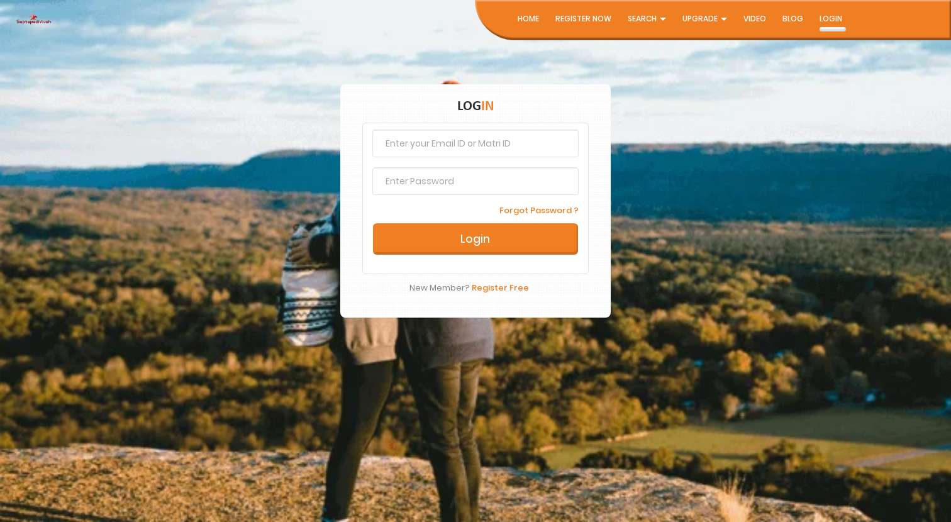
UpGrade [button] (704, 18)
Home (528, 18)
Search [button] (647, 18)
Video (754, 18)
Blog (792, 18)
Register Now (583, 18)
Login (831, 18)
